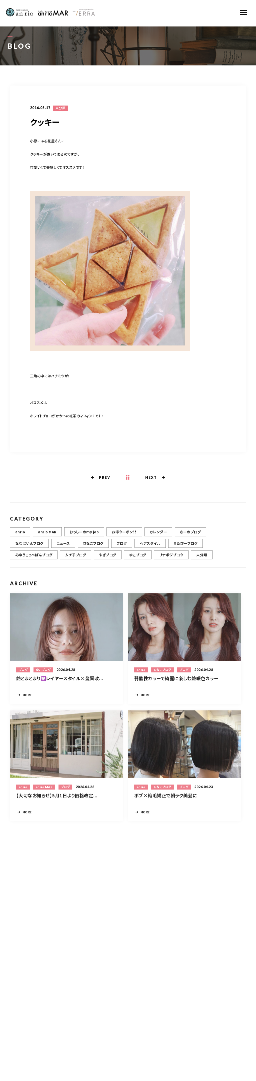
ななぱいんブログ (29, 545)
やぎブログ (107, 557)
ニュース (63, 545)
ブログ (121, 545)
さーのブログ (190, 534)
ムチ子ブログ (75, 557)
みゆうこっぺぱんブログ (33, 557)
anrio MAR (47, 534)
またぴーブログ (186, 545)
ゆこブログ (137, 557)
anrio (20, 534)
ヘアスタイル (150, 545)
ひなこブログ (93, 545)
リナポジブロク (171, 557)
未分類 (61, 108)
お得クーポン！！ (124, 534)
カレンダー (158, 534)
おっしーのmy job (84, 534)
